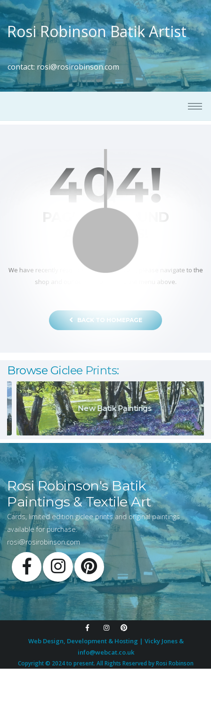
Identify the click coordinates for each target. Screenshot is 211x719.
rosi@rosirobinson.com (78, 67)
